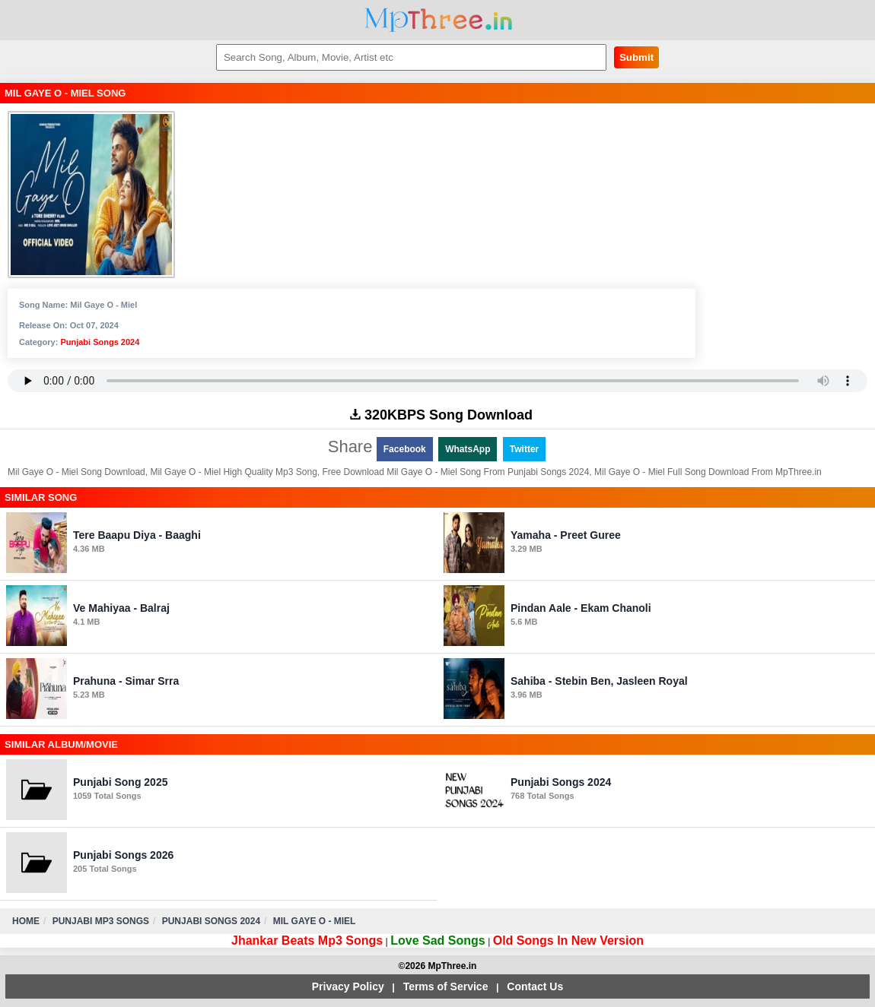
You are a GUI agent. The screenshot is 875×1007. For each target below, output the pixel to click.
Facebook (404, 449)
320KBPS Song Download (441, 415)
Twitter (524, 449)
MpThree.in (438, 20)
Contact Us (535, 986)
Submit (636, 57)
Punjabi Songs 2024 (99, 342)
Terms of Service (445, 986)
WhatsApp (467, 449)
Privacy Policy (348, 986)
